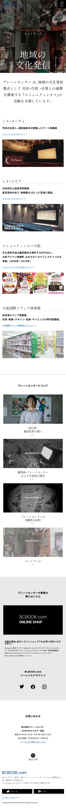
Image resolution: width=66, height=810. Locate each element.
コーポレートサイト (10, 797)
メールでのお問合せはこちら (33, 741)
